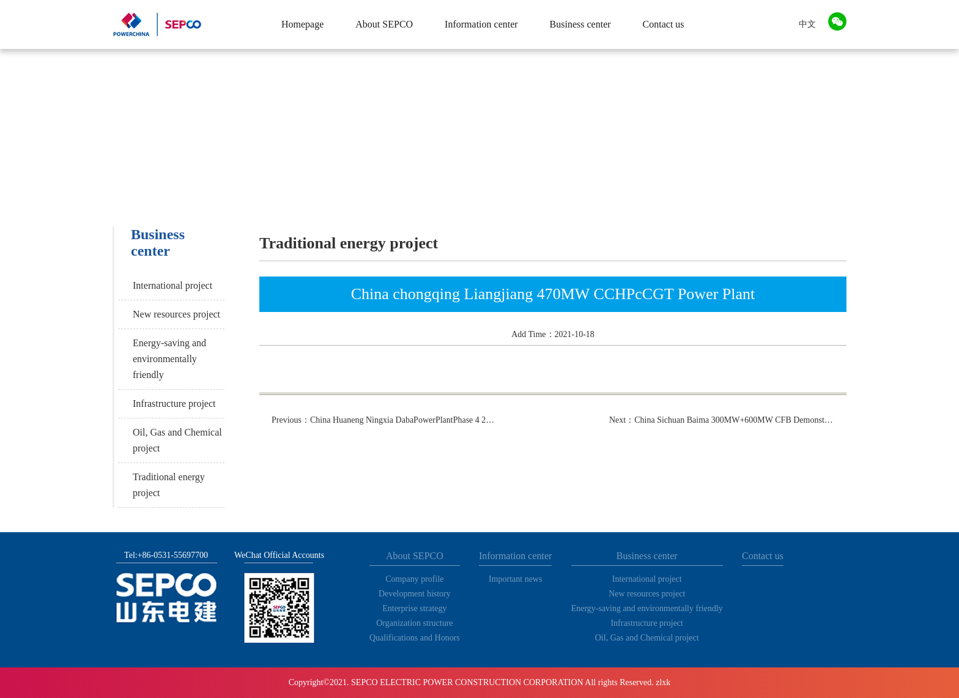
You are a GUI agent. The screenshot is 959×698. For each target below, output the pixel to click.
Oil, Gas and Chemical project (177, 440)
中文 (807, 24)
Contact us (663, 24)
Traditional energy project (169, 485)
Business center (580, 24)
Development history (415, 593)
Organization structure (414, 623)
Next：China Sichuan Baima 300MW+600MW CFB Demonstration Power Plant (721, 420)
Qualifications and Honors (414, 637)
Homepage (302, 24)
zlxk (663, 682)
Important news (515, 579)
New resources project (176, 314)
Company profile (414, 579)
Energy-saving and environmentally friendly (169, 359)
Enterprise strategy (414, 608)
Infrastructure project (174, 403)
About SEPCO (384, 24)
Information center (481, 24)
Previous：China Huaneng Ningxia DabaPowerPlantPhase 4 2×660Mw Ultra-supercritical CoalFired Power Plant (384, 420)
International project (172, 285)
